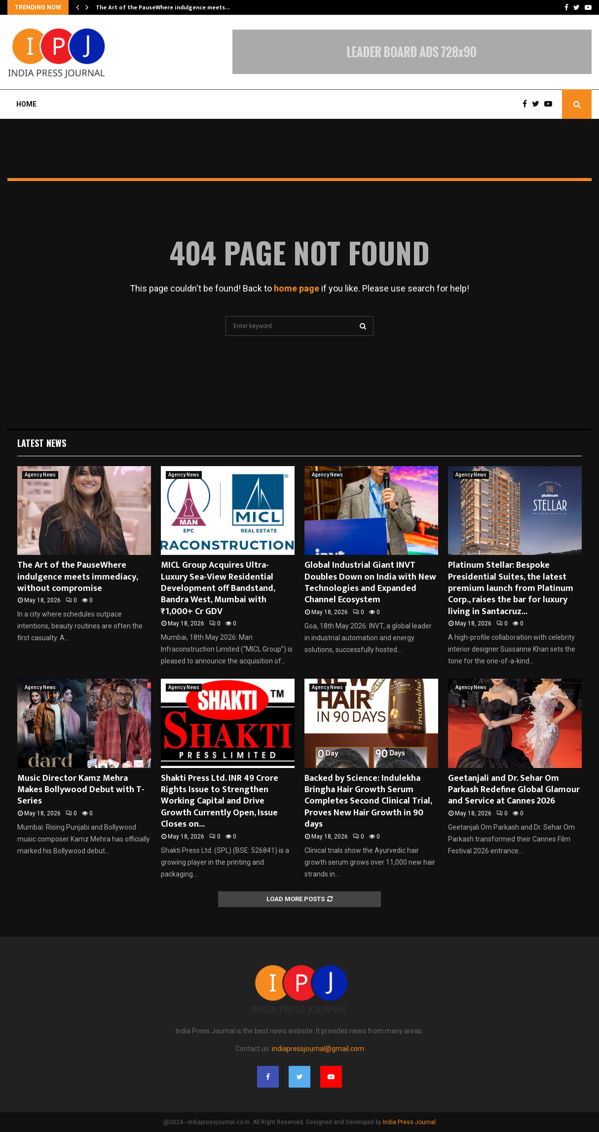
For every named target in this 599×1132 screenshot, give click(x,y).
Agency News (40, 474)
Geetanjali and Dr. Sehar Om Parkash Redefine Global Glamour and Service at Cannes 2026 (514, 790)
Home (26, 104)
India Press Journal (409, 1122)
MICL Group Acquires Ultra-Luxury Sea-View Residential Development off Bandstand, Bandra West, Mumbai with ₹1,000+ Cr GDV (218, 588)
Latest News (41, 443)
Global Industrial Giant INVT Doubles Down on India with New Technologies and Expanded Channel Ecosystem (370, 582)
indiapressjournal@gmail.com (318, 1049)
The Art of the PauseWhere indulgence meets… (163, 7)
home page (296, 288)
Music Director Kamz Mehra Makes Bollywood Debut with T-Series (81, 790)
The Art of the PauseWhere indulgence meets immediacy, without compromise (77, 577)
